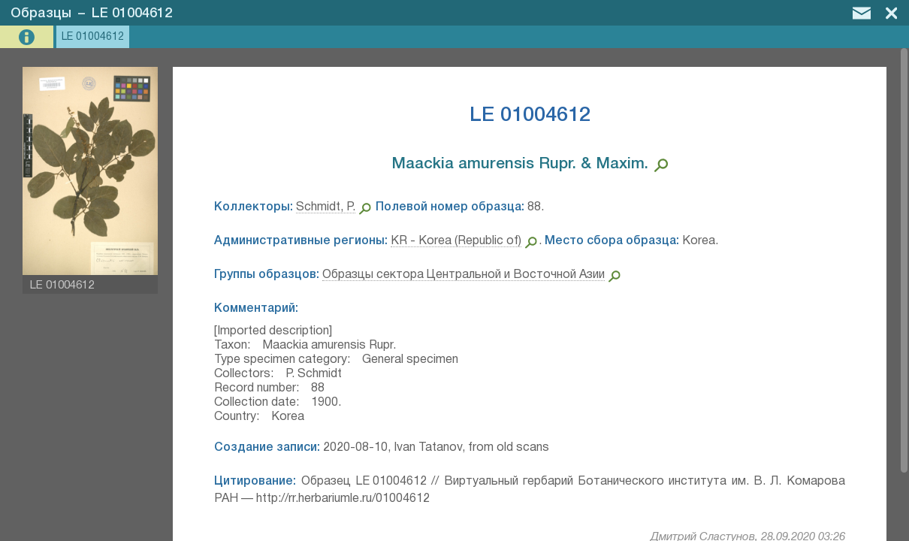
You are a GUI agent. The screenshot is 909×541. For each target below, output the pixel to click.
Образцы (41, 14)
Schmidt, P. (325, 207)
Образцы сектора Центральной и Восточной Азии (463, 275)
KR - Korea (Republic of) (456, 241)
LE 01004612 (132, 14)
